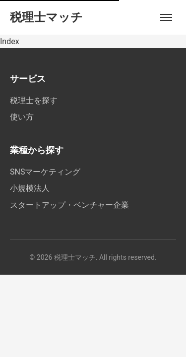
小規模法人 (30, 188)
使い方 (22, 116)
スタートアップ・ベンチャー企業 (69, 205)
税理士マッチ (46, 17)
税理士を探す (34, 100)
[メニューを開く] (166, 17)
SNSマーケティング (45, 172)
